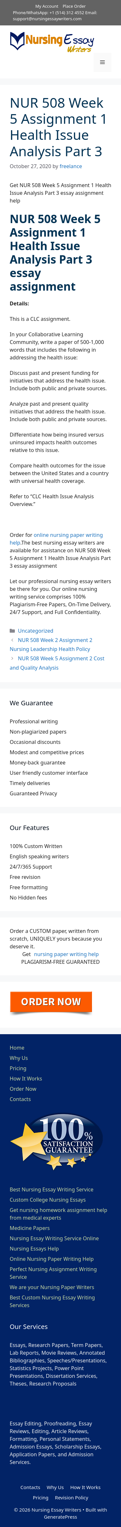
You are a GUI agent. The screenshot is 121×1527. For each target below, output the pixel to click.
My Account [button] (46, 6)
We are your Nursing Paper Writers (52, 1287)
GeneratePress (60, 1516)
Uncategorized (36, 630)
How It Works (26, 1078)
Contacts (20, 1099)
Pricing (18, 1068)
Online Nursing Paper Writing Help (52, 1258)
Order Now (23, 1088)
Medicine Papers (30, 1228)
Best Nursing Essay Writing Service (52, 1189)
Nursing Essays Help (34, 1248)
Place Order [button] (74, 6)
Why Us (19, 1058)
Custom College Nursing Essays (48, 1199)
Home (17, 1047)
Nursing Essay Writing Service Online (54, 1238)
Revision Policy (71, 1497)
